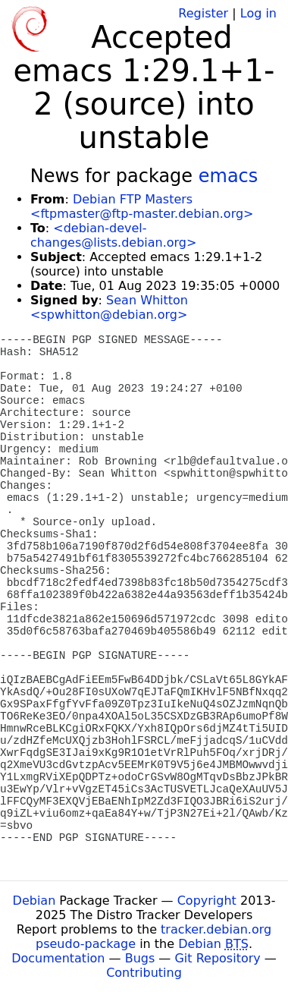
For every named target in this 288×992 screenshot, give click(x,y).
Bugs (140, 958)
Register (203, 13)
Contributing (144, 972)
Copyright (206, 900)
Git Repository (217, 958)
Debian (34, 900)
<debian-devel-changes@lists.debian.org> (113, 235)
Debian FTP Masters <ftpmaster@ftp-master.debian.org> (141, 206)
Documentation (58, 958)
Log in (258, 13)
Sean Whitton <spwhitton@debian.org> (109, 307)
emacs (228, 176)
